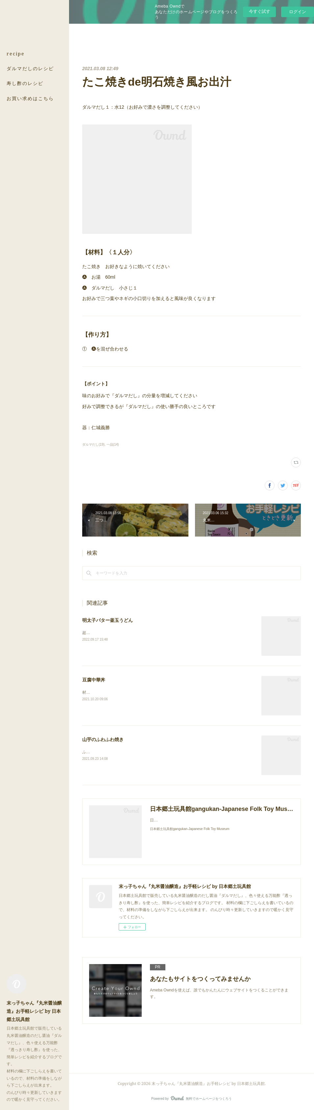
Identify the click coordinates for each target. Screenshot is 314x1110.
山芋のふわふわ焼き (103, 739)
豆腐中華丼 (93, 679)
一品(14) (113, 444)
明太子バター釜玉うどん (107, 620)
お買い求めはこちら (30, 98)
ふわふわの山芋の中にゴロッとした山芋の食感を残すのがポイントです (145, 752)
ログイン (297, 11)
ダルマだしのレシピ (30, 68)
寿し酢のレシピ (25, 83)
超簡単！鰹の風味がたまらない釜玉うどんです (123, 632)
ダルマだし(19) (93, 444)
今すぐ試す (259, 11)
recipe (16, 53)
